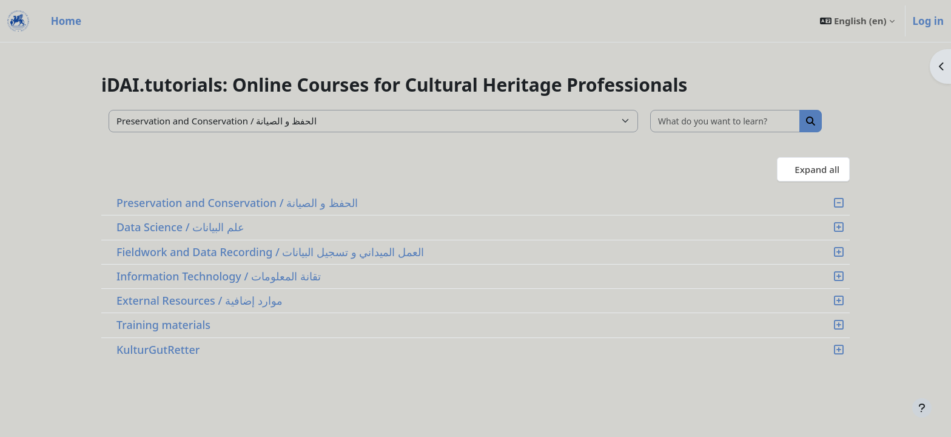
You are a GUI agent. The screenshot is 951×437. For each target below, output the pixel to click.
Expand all (817, 169)
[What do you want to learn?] (725, 121)
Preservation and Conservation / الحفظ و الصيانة (237, 202)
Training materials (163, 324)
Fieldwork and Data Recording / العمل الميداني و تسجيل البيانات (270, 252)
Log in (928, 21)
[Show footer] (922, 408)
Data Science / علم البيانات (180, 227)
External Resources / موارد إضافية (199, 300)
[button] (857, 21)
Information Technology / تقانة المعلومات (218, 276)
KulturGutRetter (158, 349)
